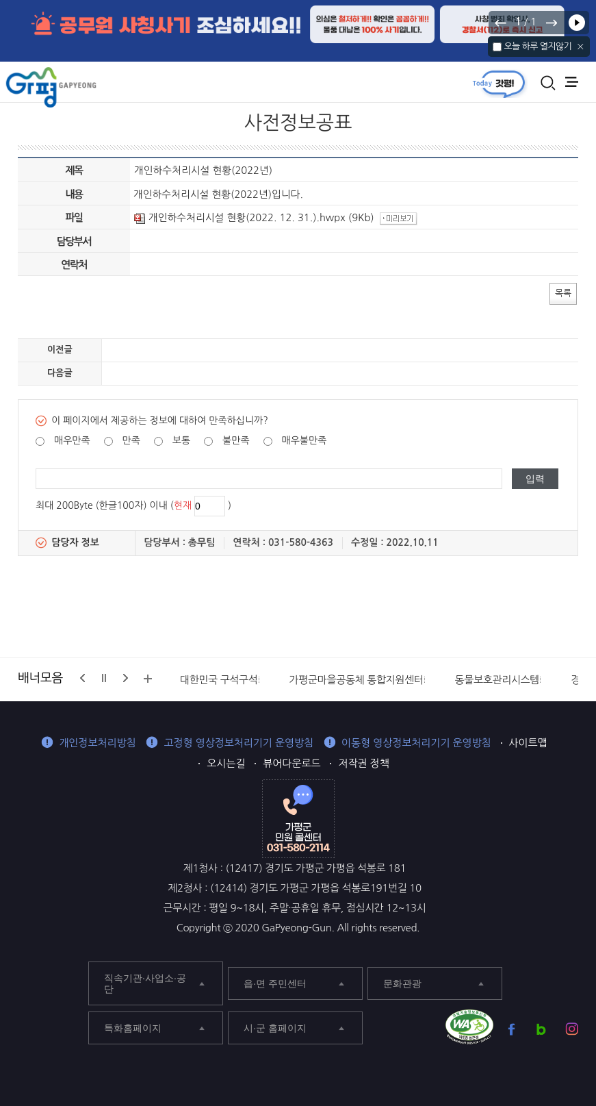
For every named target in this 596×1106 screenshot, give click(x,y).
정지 (104, 678)
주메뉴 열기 (571, 82)
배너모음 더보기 (148, 679)
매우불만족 (304, 440)
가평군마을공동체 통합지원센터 (356, 680)
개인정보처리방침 (97, 743)
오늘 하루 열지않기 (537, 46)
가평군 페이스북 (511, 1028)
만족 (131, 440)
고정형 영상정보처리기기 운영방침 (238, 743)
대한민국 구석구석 (219, 680)
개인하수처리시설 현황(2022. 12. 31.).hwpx (240, 217)
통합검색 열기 (548, 82)
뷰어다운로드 (291, 763)
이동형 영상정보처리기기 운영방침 (416, 743)
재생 (577, 22)
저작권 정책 (363, 763)
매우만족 (72, 440)
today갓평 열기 (499, 83)
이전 (501, 22)
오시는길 (226, 763)
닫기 (581, 46)
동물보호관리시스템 (497, 680)
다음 (551, 22)
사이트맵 (528, 743)
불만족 (235, 440)
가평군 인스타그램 (571, 1028)
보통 (181, 440)
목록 (563, 293)
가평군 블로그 (541, 1028)
